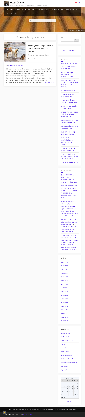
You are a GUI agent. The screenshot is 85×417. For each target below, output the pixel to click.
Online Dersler (70, 9)
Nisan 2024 (64, 284)
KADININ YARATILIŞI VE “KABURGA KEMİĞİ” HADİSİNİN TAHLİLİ (68, 74)
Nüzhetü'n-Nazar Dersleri (69, 359)
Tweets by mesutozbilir (68, 50)
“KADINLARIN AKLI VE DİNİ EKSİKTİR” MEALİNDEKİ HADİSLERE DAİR (69, 114)
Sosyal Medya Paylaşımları (69, 362)
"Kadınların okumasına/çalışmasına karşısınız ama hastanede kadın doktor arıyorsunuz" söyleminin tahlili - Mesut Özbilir (69, 206)
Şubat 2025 (64, 262)
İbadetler (63, 344)
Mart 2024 (64, 288)
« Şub (69, 401)
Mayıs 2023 (64, 306)
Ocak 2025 (64, 266)
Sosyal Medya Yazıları (42, 9)
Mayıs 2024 (64, 280)
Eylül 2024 (64, 273)
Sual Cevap (10, 13)
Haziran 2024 (65, 277)
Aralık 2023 (64, 299)
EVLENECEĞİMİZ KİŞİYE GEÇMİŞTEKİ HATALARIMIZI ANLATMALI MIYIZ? (69, 156)
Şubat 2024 (64, 291)
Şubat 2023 (64, 317)
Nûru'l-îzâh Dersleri (67, 355)
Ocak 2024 (64, 295)
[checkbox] (4, 412)
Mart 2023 (64, 313)
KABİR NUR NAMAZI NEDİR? (69, 162)
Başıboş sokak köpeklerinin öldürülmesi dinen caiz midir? (40, 48)
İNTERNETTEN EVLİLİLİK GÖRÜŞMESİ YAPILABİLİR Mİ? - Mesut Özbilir (69, 222)
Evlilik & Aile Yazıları (57, 9)
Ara (62, 37)
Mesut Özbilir (17, 2)
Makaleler (31, 9)
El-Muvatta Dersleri (67, 337)
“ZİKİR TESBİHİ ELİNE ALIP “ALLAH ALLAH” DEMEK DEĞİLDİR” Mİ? (69, 66)
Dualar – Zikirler (66, 333)
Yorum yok (33, 58)
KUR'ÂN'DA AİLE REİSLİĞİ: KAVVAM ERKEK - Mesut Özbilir (69, 188)
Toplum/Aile (19, 65)
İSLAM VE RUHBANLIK (68, 90)
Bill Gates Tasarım (28, 414)
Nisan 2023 (64, 310)
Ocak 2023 (64, 321)
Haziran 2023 (65, 302)
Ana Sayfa (10, 9)
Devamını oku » (49, 82)
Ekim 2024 (64, 269)
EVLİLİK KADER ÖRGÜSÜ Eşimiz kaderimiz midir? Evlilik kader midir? (68, 229)
